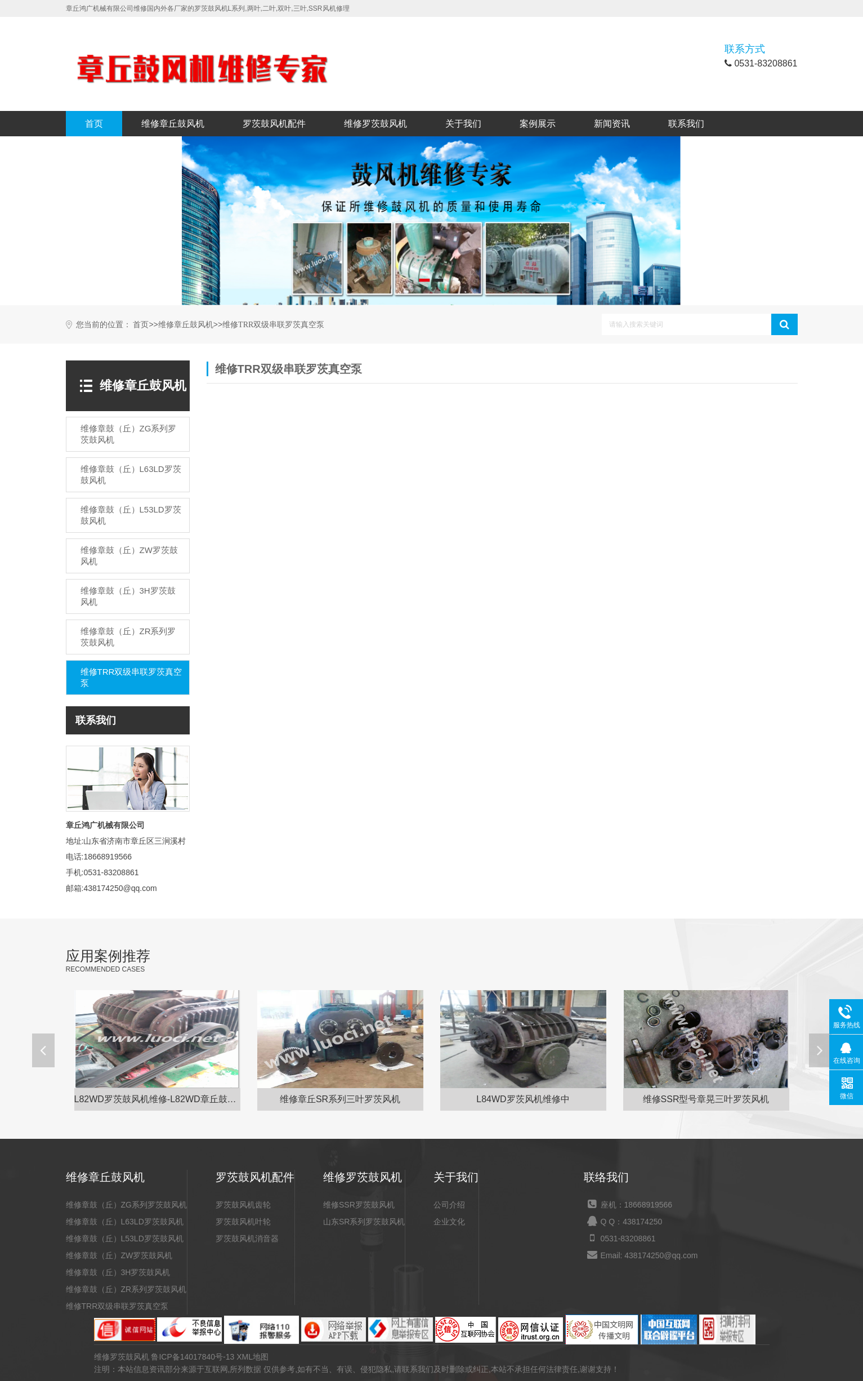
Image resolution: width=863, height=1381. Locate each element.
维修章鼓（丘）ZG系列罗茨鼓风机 (126, 1204)
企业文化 (449, 1221)
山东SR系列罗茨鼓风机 (364, 1221)
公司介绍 (449, 1204)
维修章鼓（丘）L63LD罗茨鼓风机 (125, 1221)
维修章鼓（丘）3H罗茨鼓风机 (118, 1272)
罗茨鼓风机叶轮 (243, 1221)
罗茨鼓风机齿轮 (243, 1204)
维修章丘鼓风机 (172, 123)
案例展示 (538, 123)
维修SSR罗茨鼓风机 (359, 1204)
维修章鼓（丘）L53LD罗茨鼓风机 (125, 1238)
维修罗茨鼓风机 (375, 123)
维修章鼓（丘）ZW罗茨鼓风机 (119, 1255)
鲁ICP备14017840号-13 (192, 1356)
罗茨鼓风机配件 (274, 123)
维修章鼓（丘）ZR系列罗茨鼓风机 (126, 1289)
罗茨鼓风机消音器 (247, 1238)
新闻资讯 (612, 123)
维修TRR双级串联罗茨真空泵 (273, 324)
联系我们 (686, 123)
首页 (94, 123)
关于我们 (463, 123)
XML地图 (252, 1356)
